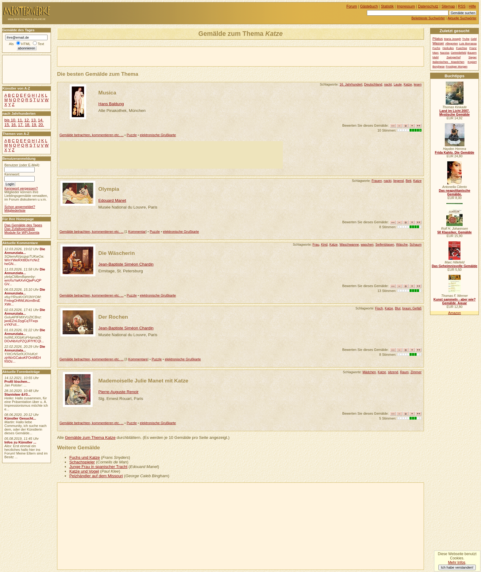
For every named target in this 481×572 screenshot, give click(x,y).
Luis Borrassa (468, 43)
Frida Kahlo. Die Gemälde (454, 152)
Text (41, 44)
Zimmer (415, 372)
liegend (398, 180)
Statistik (387, 6)
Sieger (472, 57)
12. (27, 120)
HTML (25, 44)
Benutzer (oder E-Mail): (22, 165)
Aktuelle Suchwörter (462, 18)
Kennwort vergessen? (21, 188)
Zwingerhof (453, 57)
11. (20, 120)
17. (21, 124)
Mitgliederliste (14, 210)
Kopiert (472, 61)
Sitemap (448, 6)
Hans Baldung (111, 104)
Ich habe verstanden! (457, 567)
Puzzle (132, 135)
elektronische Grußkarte (158, 135)
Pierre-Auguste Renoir (118, 392)
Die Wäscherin (116, 253)
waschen (367, 244)
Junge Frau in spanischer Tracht (98, 466)
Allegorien (451, 43)
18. (27, 124)
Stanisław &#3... (17, 394)
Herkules (448, 48)
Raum (404, 372)
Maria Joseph (452, 38)
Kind (324, 244)
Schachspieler (82, 462)
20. (41, 124)
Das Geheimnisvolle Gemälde (454, 266)
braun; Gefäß (412, 308)
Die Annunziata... (24, 251)
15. (7, 124)
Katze (408, 84)
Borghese (439, 66)
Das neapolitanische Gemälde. (454, 192)
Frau (316, 244)
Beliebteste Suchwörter (428, 18)
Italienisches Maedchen (448, 61)
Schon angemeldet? (19, 207)
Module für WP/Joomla (21, 232)
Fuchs (436, 48)
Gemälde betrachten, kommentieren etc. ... (92, 135)
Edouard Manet (112, 200)
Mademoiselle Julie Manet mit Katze (143, 381)
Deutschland (373, 84)
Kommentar (137, 231)
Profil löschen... (17, 381)
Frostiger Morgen (457, 66)
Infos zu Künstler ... (20, 442)
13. (34, 120)
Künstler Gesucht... (20, 418)
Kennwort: (12, 174)
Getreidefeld (458, 52)
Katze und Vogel (84, 471)
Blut (397, 308)
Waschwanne (349, 244)
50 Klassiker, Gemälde (454, 232)
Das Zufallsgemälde (19, 229)
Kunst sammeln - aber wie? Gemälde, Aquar (454, 301)
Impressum (406, 6)
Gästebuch (369, 6)
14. (40, 120)
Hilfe (472, 6)
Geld (474, 38)
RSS (462, 6)
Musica (107, 93)
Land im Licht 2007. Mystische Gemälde (454, 112)
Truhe (466, 38)
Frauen (376, 180)
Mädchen (369, 372)
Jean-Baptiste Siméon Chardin (126, 264)
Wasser (438, 43)
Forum (351, 6)
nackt (388, 84)
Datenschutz (428, 6)
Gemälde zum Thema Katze (90, 437)
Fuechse (461, 48)
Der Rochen (113, 317)
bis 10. (10, 120)
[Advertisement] (129, 56)
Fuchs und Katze (84, 457)
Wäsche (402, 244)
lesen (417, 84)
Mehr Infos (456, 562)
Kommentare (138, 359)
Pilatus (438, 38)
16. (14, 124)
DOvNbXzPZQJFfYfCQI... (24, 341)
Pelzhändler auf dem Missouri (96, 476)
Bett (408, 180)
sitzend (393, 372)
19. (34, 124)
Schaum (415, 244)
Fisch (379, 308)
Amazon (454, 313)
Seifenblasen (384, 244)
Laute (398, 84)
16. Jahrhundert (351, 84)
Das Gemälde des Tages (23, 225)
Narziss (444, 52)
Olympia (108, 189)
